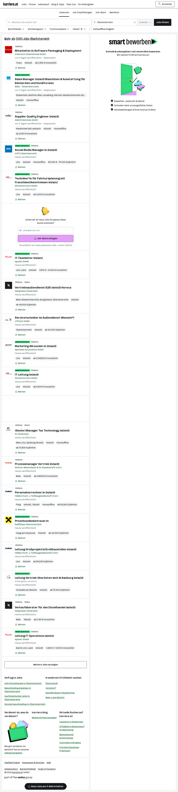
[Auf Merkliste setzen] (20, 68)
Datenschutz (11, 769)
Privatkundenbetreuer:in (32, 521)
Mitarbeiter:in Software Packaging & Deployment (48, 50)
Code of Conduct (47, 769)
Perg (18, 504)
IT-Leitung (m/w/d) (27, 374)
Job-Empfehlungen (82, 12)
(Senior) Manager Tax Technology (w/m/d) (42, 430)
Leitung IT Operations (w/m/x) (34, 635)
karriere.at (66, 716)
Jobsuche (64, 12)
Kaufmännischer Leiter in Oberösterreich (17, 698)
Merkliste (114, 12)
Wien (40, 95)
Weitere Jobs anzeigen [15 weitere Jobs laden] (45, 664)
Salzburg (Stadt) (34, 442)
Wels (18, 476)
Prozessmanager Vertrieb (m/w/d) (37, 464)
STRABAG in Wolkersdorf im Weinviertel (71, 728)
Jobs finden (162, 22)
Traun (19, 62)
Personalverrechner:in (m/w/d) (35, 492)
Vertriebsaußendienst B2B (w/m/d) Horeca (43, 287)
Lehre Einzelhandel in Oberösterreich (23, 683)
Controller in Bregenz (70, 742)
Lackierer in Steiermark (71, 722)
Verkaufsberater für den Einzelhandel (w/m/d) (45, 607)
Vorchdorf (51, 688)
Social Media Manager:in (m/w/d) (36, 150)
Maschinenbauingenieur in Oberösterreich (17, 690)
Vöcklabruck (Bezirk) (26, 590)
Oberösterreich (39, 39)
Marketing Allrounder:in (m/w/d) (35, 346)
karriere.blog (40, 712)
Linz (18, 162)
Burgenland (46, 299)
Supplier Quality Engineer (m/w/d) (37, 116)
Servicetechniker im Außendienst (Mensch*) (44, 317)
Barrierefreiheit (28, 769)
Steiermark (22, 95)
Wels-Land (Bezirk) (55, 697)
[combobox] (49, 22)
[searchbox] (45, 230)
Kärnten (58, 95)
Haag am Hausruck (25, 533)
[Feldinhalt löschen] (134, 22)
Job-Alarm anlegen (45, 238)
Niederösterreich (72, 95)
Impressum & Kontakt (33, 762)
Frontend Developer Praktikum (69, 749)
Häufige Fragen (12, 762)
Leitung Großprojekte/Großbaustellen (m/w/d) (45, 549)
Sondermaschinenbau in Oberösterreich (24, 704)
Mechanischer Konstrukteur (66, 736)
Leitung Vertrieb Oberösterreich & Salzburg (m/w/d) (49, 577)
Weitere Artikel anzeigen (44, 717)
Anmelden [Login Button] (165, 4)
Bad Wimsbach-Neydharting (60, 692)
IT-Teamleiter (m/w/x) (29, 258)
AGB (49, 762)
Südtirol (33, 95)
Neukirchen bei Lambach (28, 128)
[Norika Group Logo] (18, 778)
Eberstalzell (52, 683)
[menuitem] (18, 29)
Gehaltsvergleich (13, 753)
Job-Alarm (100, 12)
